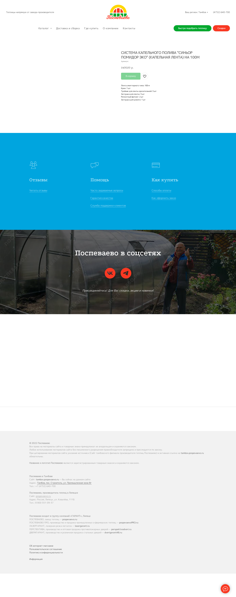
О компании (110, 28)
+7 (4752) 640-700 (45, 486)
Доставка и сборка (68, 28)
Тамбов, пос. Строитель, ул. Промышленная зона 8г (64, 482)
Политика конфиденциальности (46, 552)
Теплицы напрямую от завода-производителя (30, 12)
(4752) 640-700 (221, 12)
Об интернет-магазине (41, 545)
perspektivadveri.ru (121, 529)
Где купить (91, 28)
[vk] (110, 273)
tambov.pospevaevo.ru (192, 453)
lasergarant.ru (82, 525)
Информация (35, 559)
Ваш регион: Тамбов (195, 12)
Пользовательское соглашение (45, 549)
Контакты (129, 28)
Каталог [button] (44, 28)
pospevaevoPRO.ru (128, 522)
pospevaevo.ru (43, 496)
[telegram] (126, 273)
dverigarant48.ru (113, 532)
